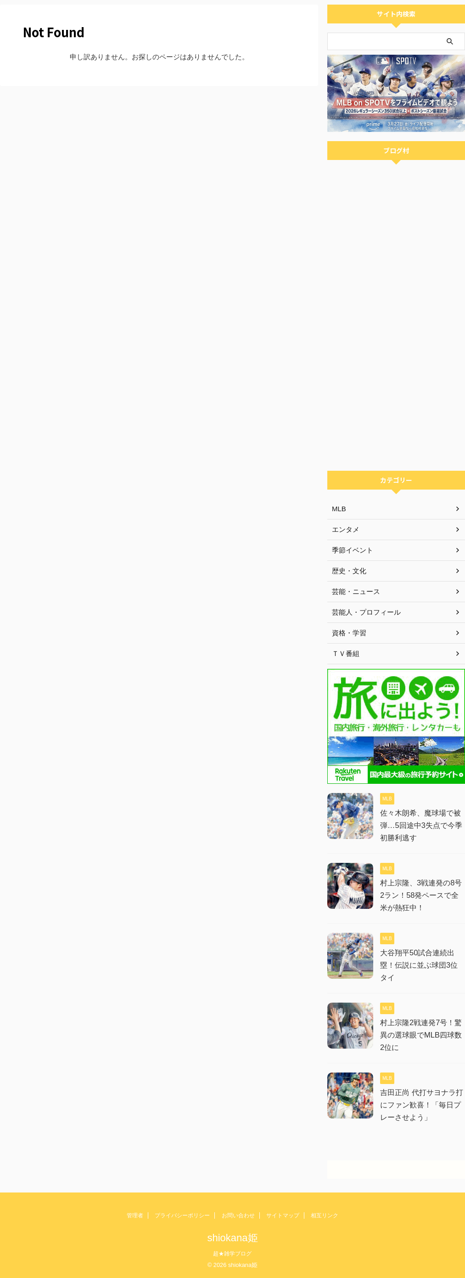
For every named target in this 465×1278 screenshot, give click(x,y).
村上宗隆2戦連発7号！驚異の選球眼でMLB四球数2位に (421, 1035)
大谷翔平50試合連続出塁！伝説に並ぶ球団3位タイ (422, 965)
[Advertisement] (396, 408)
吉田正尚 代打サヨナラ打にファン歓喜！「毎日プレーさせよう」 (421, 1105)
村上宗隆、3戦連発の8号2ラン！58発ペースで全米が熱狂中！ (421, 895)
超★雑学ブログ (232, 1253)
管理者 (135, 1215)
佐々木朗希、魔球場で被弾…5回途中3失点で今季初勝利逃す (421, 825)
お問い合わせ (238, 1215)
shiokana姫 (232, 1238)
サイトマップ (282, 1215)
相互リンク (324, 1215)
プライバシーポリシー (182, 1215)
